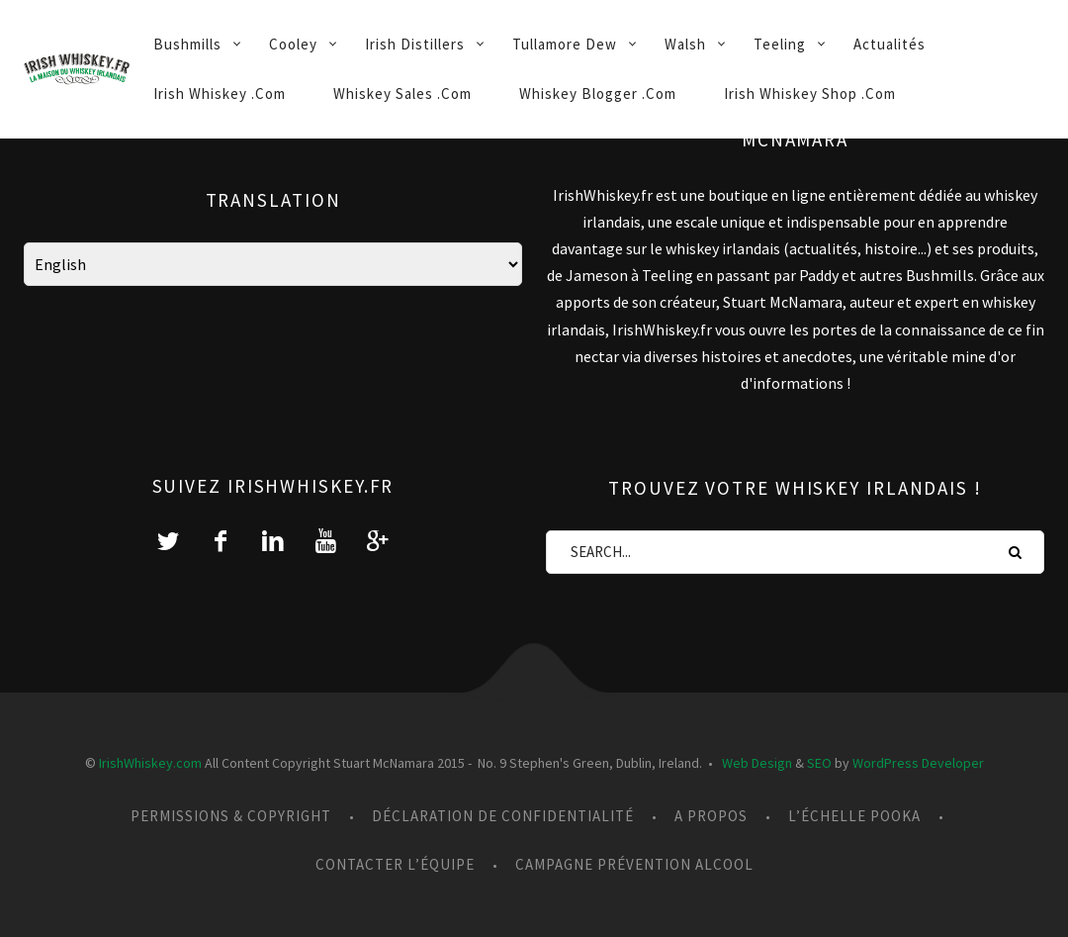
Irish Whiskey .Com (219, 93)
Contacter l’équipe (395, 864)
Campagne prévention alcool (634, 864)
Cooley (293, 44)
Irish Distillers (415, 44)
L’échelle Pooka (854, 815)
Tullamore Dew (564, 44)
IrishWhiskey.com (150, 763)
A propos (711, 815)
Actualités (889, 44)
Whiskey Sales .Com (402, 93)
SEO (819, 763)
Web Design (757, 763)
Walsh (685, 44)
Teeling (780, 44)
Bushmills (187, 44)
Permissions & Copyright (231, 815)
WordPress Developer (918, 763)
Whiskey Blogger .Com (597, 93)
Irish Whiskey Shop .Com (810, 93)
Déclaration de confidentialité (503, 815)
